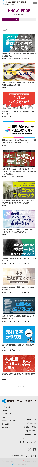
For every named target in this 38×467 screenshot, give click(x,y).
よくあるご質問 (31, 419)
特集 (3, 417)
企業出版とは (6, 407)
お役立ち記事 (6, 424)
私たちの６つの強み (8, 414)
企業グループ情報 (30, 427)
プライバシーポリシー (29, 438)
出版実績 (4, 410)
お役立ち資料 (6, 427)
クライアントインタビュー (10, 421)
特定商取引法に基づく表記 (28, 442)
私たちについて (31, 423)
